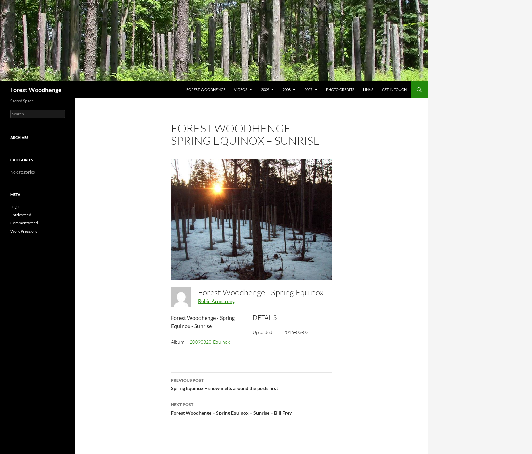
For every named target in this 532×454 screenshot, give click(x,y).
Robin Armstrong (216, 301)
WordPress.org (23, 231)
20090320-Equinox (210, 342)
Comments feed (24, 222)
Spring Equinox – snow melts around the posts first (251, 383)
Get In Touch (394, 89)
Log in (15, 206)
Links (368, 89)
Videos (240, 89)
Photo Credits (340, 89)
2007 (308, 89)
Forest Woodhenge (36, 89)
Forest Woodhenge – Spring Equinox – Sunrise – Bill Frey (251, 408)
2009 (265, 89)
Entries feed (20, 214)
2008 (287, 89)
